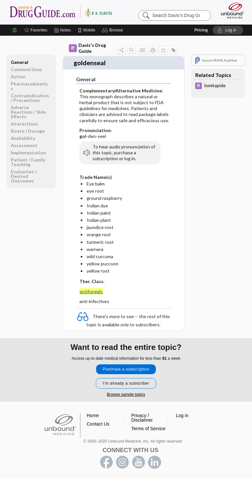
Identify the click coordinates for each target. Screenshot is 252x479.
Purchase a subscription (126, 368)
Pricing (201, 29)
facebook (106, 461)
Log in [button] (182, 414)
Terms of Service (148, 427)
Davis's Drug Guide (87, 47)
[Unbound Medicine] (230, 10)
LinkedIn (154, 461)
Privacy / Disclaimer (142, 417)
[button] (113, 29)
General (19, 61)
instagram (122, 461)
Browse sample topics (126, 393)
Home (93, 414)
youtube (138, 461)
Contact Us (98, 423)
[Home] (14, 29)
